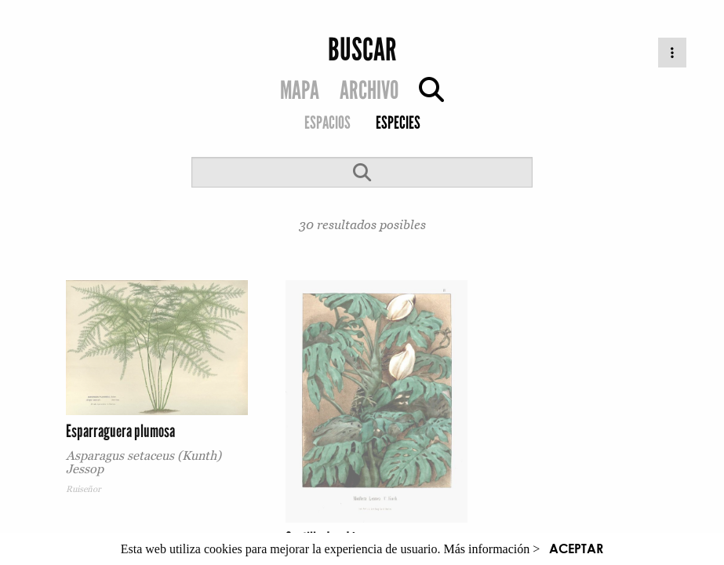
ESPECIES (398, 122)
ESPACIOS (327, 122)
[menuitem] (327, 124)
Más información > (492, 549)
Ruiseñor (83, 488)
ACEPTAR (576, 548)
